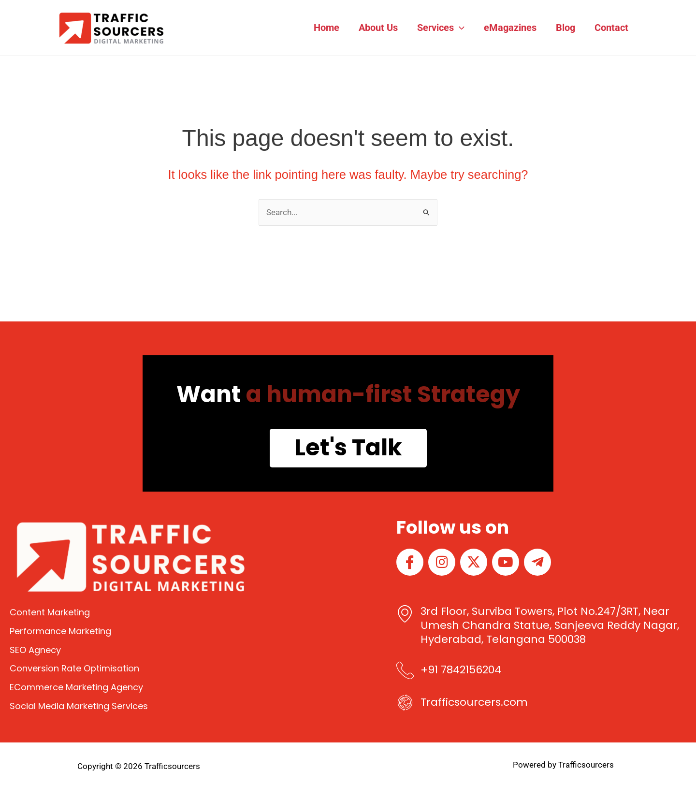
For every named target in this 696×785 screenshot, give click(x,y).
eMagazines (510, 27)
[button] (459, 27)
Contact (611, 27)
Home (326, 27)
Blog (565, 27)
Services (440, 27)
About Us (378, 27)
